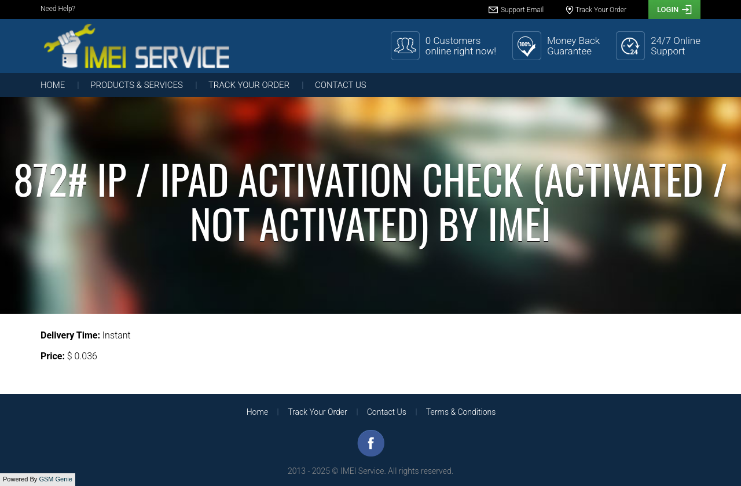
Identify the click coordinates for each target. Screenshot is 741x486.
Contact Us (340, 85)
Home (53, 85)
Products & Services (136, 85)
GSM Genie (55, 479)
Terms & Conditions (461, 412)
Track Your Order (248, 85)
